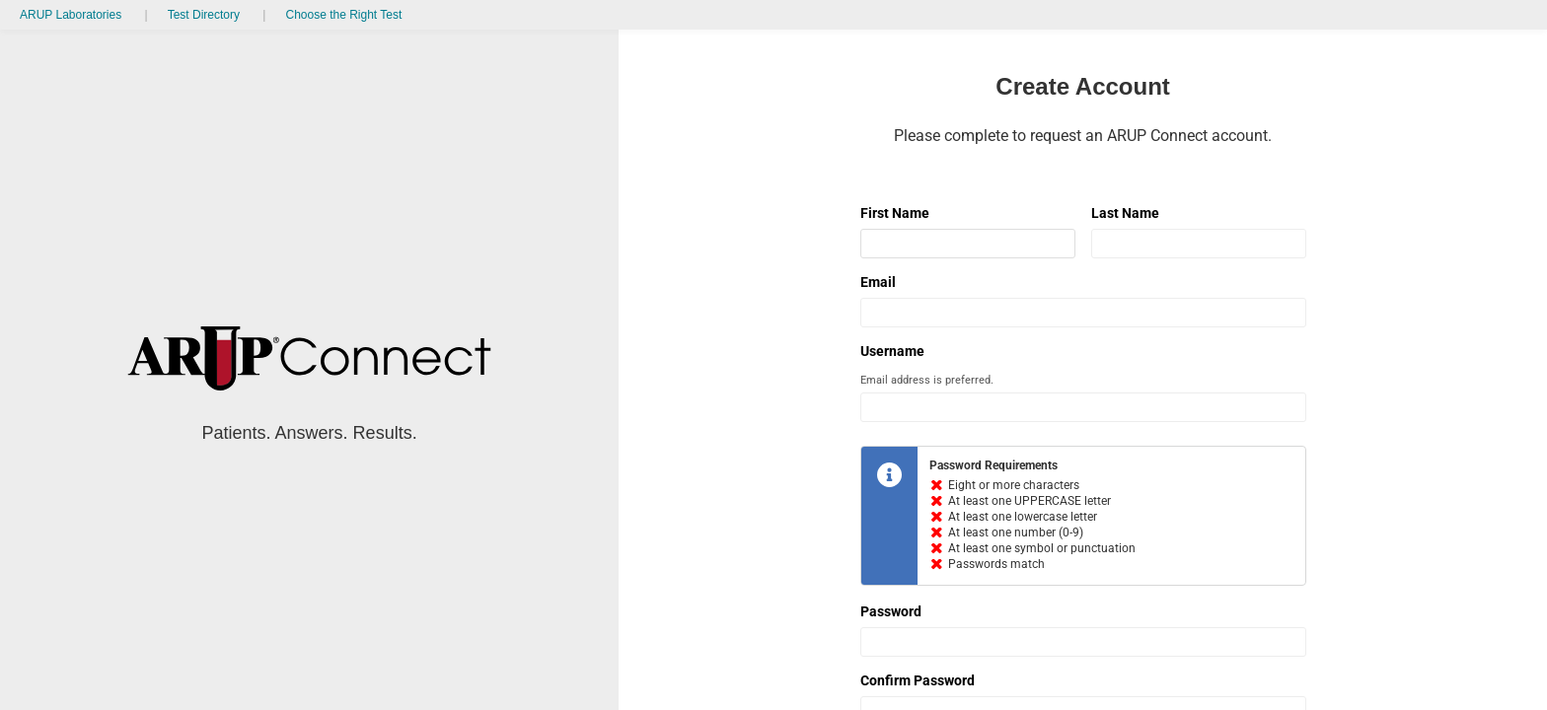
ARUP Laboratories (70, 15)
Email (878, 282)
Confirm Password (917, 680)
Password (890, 611)
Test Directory (204, 15)
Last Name (1125, 213)
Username (892, 351)
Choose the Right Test (343, 15)
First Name (894, 213)
